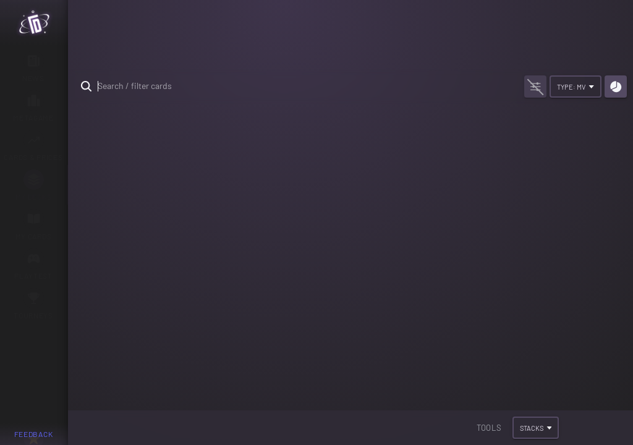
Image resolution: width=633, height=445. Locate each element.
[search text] (294, 86)
